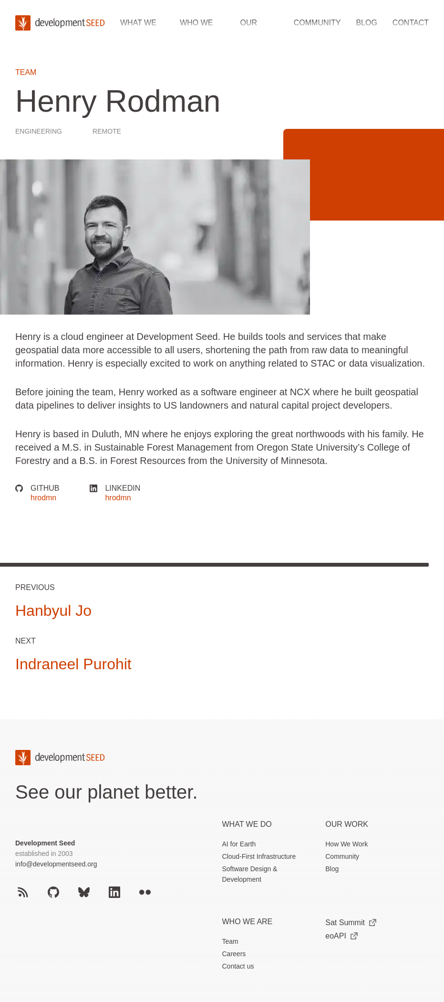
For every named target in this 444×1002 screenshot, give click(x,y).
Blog (366, 23)
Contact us (238, 966)
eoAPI (341, 936)
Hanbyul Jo (53, 610)
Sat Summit (350, 922)
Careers (234, 954)
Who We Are (247, 922)
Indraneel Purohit (73, 664)
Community (317, 23)
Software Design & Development (250, 874)
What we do (247, 824)
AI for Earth (239, 844)
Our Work (346, 824)
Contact (410, 23)
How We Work (346, 844)
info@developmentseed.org (56, 864)
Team (25, 72)
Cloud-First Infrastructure (259, 856)
